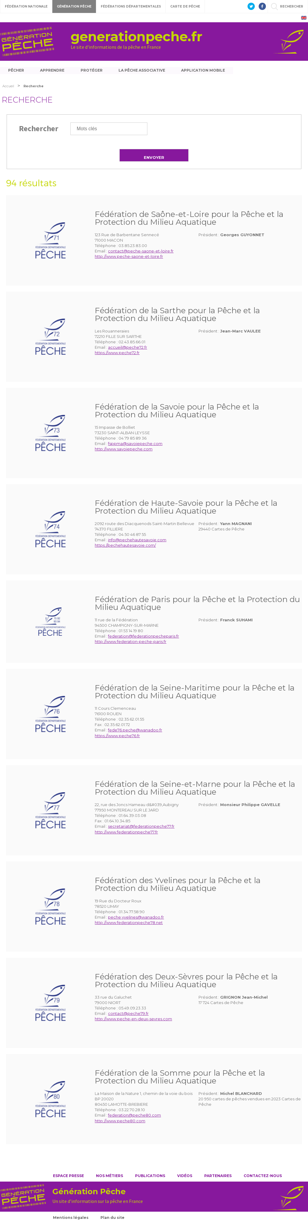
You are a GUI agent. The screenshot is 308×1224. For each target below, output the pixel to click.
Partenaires (218, 1176)
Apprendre (53, 70)
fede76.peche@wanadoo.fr (135, 730)
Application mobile (205, 70)
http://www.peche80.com (120, 1121)
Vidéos (184, 1176)
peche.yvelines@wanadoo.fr (136, 918)
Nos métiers (109, 1176)
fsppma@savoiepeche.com (135, 444)
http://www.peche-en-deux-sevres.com (133, 1019)
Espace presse (68, 1176)
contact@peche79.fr (128, 1014)
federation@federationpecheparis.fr (143, 637)
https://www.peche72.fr (117, 353)
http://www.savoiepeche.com (123, 449)
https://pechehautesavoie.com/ (125, 546)
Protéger (92, 70)
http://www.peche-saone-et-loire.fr (129, 257)
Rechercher (38, 129)
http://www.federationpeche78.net (129, 923)
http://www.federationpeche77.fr (126, 832)
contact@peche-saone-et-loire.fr (141, 251)
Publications (150, 1176)
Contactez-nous (263, 1176)
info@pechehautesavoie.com (137, 540)
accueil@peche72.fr (127, 348)
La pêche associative (143, 70)
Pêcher (16, 70)
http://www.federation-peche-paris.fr (130, 642)
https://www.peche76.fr (117, 736)
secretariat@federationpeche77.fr (141, 827)
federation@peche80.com (134, 1116)
